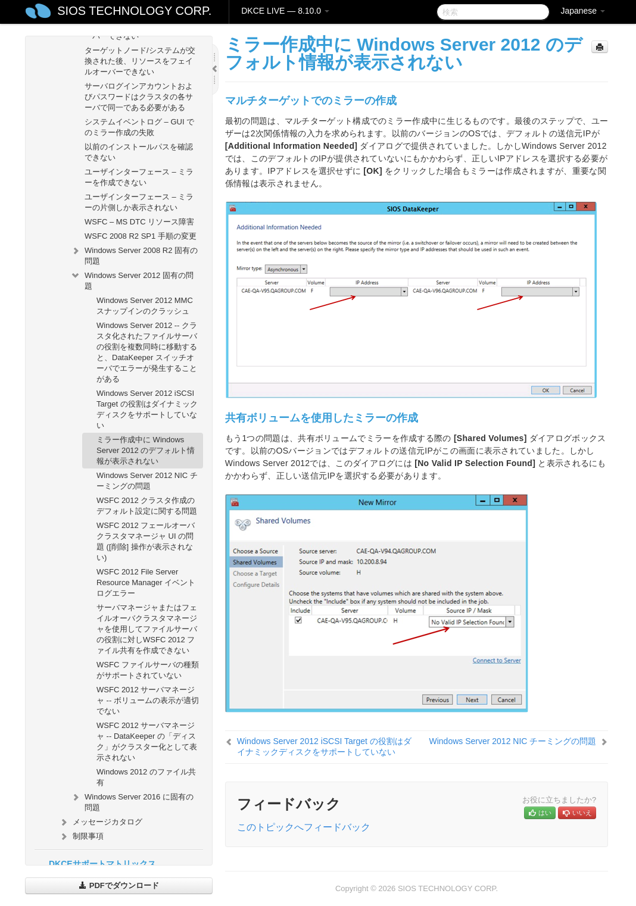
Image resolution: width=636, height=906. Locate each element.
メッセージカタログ (100, 822)
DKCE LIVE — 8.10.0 (285, 10)
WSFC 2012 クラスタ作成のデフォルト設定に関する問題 (146, 506)
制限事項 (81, 836)
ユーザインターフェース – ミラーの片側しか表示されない (139, 202)
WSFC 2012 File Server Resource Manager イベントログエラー (145, 582)
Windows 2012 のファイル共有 (146, 777)
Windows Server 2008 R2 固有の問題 (134, 254)
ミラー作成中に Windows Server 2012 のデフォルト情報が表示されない (145, 450)
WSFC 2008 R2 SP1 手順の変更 (141, 236)
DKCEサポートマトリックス (102, 863)
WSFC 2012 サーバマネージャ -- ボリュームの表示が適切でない (147, 700)
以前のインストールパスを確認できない (139, 152)
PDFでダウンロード (119, 885)
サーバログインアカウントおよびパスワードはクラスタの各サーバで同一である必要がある (139, 97)
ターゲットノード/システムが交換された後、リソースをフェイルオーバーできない (140, 61)
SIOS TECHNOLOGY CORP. (134, 10)
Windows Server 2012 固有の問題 (132, 279)
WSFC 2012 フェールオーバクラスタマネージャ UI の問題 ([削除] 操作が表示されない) (145, 541)
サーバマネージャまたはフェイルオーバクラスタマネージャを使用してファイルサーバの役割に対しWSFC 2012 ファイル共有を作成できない (146, 629)
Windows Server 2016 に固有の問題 (132, 801)
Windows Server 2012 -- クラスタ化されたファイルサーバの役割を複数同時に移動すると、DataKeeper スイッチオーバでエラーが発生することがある (146, 352)
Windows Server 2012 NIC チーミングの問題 (147, 481)
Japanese (582, 10)
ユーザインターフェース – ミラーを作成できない (139, 177)
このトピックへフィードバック (303, 827)
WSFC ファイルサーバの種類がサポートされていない (147, 670)
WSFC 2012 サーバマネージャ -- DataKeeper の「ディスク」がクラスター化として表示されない (146, 741)
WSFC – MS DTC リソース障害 (139, 221)
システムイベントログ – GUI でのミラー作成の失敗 (139, 127)
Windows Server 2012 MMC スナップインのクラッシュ (144, 305)
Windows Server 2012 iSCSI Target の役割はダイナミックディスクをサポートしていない (147, 409)
